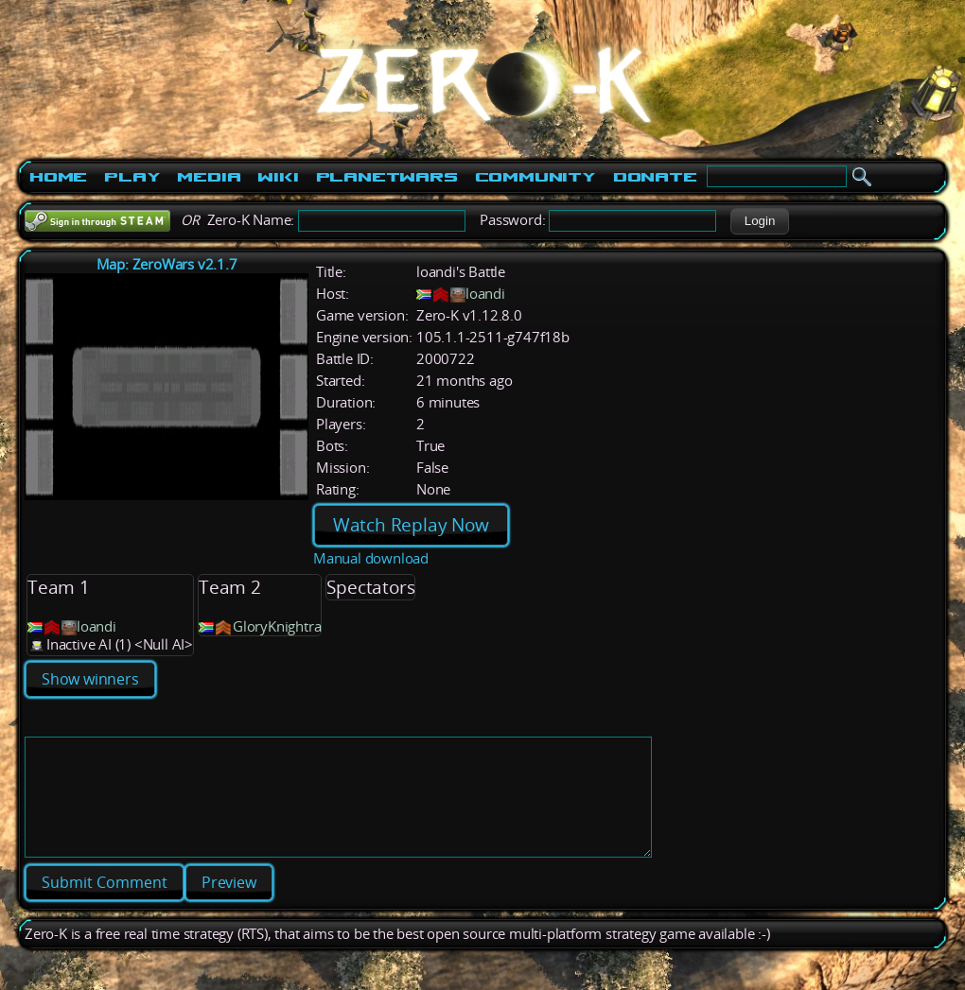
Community (535, 176)
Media (208, 176)
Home (58, 176)
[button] (759, 221)
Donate (655, 176)
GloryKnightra (277, 626)
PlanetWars (387, 176)
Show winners (90, 679)
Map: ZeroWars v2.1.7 (166, 264)
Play (132, 176)
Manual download (371, 558)
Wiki (277, 176)
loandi (485, 294)
